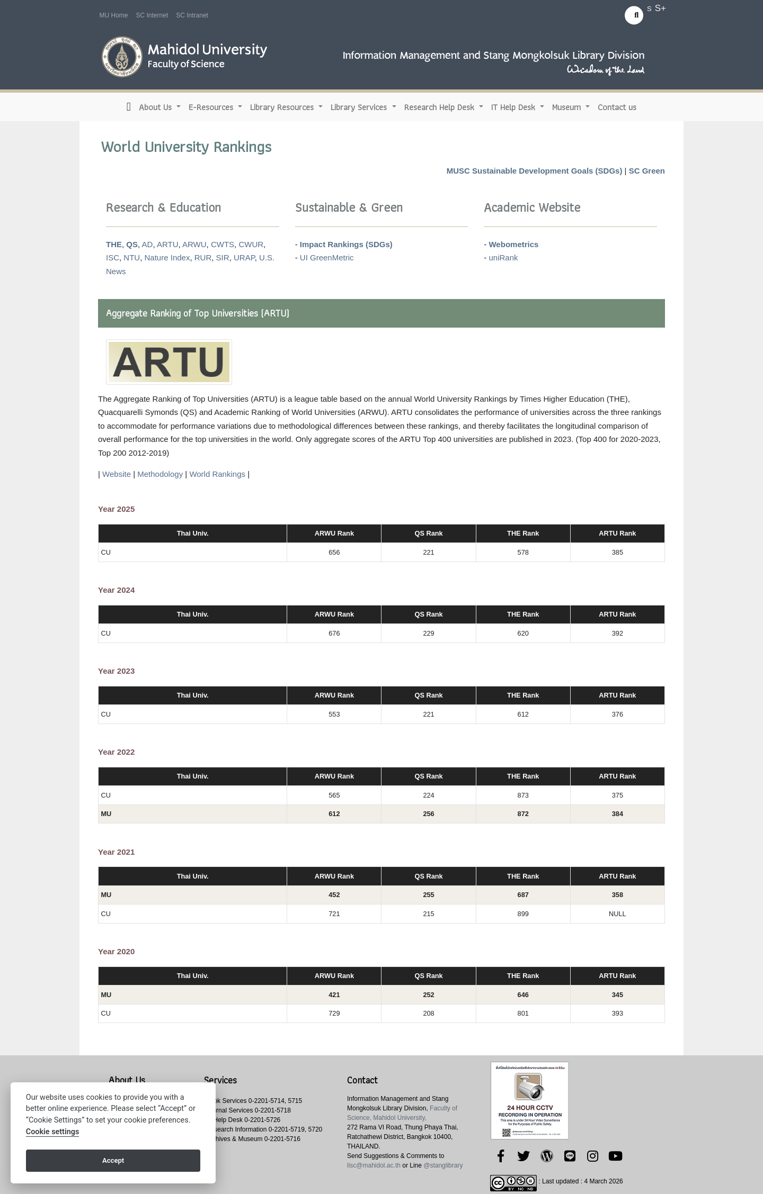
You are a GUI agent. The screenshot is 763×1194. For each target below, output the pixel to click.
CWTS (222, 244)
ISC (112, 257)
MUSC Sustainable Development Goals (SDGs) (535, 170)
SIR (222, 257)
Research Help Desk (440, 107)
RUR (203, 257)
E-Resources (212, 107)
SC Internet (152, 15)
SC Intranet (192, 15)
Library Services (360, 107)
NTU (131, 257)
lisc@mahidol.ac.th (374, 1165)
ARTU (168, 244)
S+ (660, 8)
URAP (244, 257)
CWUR (250, 244)
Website (116, 473)
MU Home (114, 15)
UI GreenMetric (327, 257)
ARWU (194, 244)
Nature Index (167, 257)
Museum (567, 107)
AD (147, 244)
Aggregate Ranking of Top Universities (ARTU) (197, 313)
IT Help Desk (514, 107)
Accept (113, 1160)
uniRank (503, 257)
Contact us (617, 107)
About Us (156, 107)
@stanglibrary (443, 1165)
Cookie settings (52, 1131)
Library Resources (283, 107)
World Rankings (217, 473)
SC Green (647, 170)
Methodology (160, 473)
